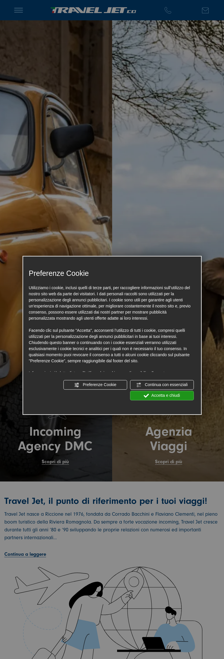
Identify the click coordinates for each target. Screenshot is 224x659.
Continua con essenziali (162, 385)
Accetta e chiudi (162, 395)
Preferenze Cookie (95, 385)
